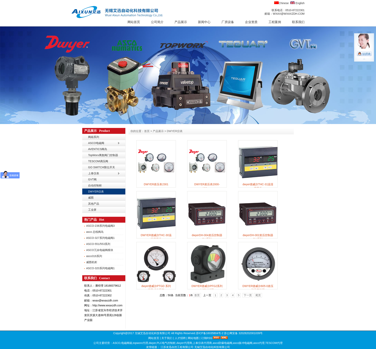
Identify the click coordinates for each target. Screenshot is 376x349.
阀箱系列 (93, 137)
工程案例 (274, 22)
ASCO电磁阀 (96, 143)
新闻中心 (204, 22)
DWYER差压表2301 (156, 184)
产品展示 (180, 22)
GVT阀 (92, 179)
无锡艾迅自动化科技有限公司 (212, 347)
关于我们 (166, 338)
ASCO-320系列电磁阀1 (100, 268)
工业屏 (92, 209)
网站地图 (193, 338)
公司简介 (157, 22)
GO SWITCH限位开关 (101, 167)
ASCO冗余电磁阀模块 (99, 250)
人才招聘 (180, 338)
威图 (91, 197)
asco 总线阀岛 (95, 231)
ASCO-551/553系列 (98, 244)
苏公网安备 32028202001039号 (243, 333)
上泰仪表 (93, 173)
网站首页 (133, 22)
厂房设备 (227, 22)
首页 (147, 131)
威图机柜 (91, 262)
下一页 (248, 295)
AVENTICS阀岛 (97, 149)
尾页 (258, 295)
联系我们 (298, 22)
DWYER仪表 (96, 191)
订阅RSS (206, 338)
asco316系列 (94, 256)
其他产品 (93, 203)
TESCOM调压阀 (98, 161)
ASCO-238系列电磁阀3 (100, 225)
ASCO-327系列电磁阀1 (100, 237)
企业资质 (251, 22)
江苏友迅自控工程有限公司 (177, 347)
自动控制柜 (95, 185)
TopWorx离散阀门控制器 (103, 155)
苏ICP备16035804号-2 (209, 333)
